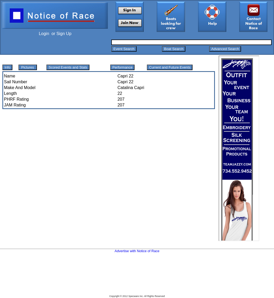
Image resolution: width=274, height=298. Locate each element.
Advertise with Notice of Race (137, 251)
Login (44, 33)
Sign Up (63, 33)
